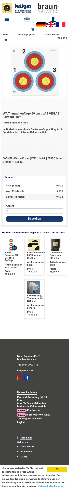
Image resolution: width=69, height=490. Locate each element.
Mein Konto (52, 35)
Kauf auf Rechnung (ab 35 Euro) (32, 399)
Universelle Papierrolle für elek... (56, 255)
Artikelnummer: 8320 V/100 (12, 266)
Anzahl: (10, 206)
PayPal (21, 422)
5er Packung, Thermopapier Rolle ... (35, 298)
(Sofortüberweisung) (33, 415)
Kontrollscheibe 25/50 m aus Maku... (36, 255)
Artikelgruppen (26, 35)
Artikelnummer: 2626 (34, 264)
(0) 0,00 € (62, 38)
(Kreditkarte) (28, 410)
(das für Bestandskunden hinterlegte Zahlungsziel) (31, 405)
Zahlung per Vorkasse (29, 419)
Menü (6, 35)
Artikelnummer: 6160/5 (34, 307)
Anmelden (26, 452)
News (23, 457)
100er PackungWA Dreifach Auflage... (11, 257)
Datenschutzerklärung (50, 486)
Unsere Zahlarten (27, 392)
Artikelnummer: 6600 (57, 264)
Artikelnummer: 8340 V (16, 123)
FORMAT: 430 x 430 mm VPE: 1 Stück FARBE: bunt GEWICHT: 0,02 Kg (33, 160)
